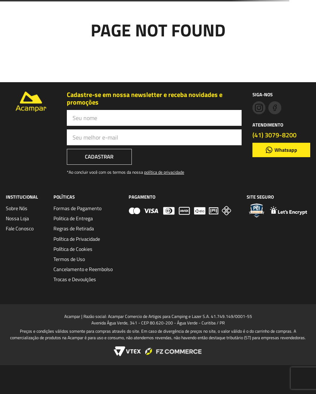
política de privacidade (164, 172)
